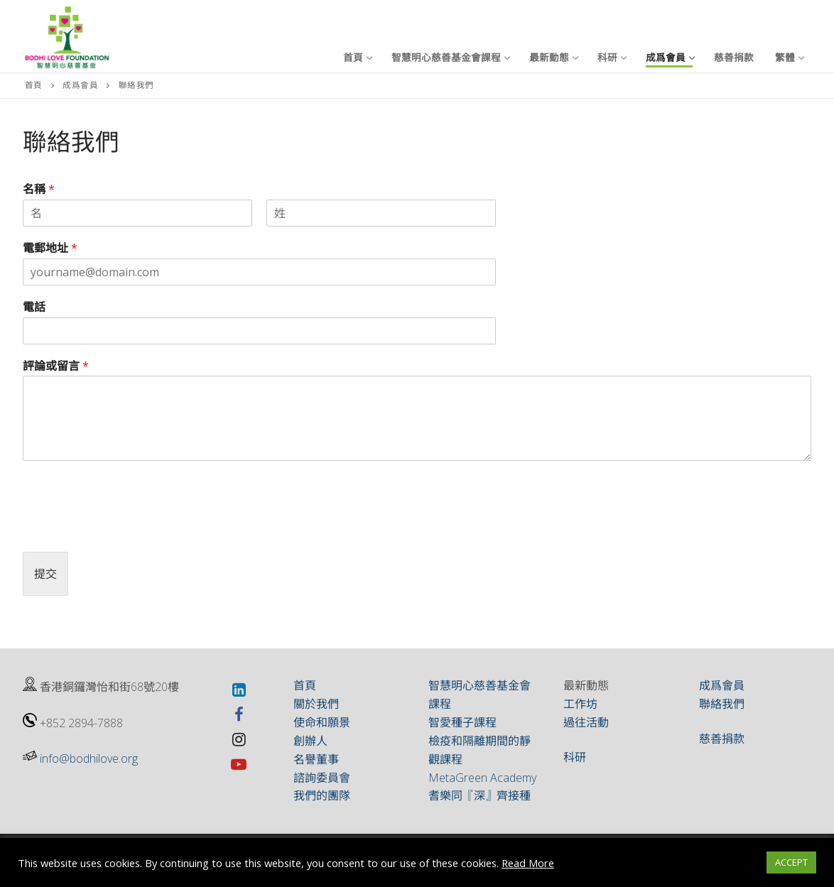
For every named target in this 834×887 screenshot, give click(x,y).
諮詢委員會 (321, 777)
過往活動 (586, 722)
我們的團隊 (321, 795)
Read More (528, 863)
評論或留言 (56, 366)
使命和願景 (321, 722)
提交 (45, 574)
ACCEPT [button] (791, 862)
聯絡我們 (721, 704)
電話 (34, 307)
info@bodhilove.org (89, 758)
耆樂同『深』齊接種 (479, 795)
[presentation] (131, 528)
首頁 (34, 85)
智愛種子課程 (462, 722)
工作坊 (580, 704)
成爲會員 (80, 85)
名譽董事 (316, 759)
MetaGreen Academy (482, 777)
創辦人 (310, 741)
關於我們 (316, 704)
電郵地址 (50, 248)
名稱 (39, 189)
